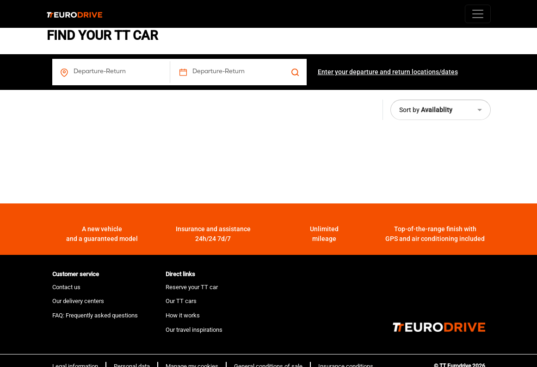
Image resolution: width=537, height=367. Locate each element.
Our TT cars (181, 300)
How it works (183, 315)
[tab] (103, 274)
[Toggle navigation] (478, 14)
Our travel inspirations (194, 329)
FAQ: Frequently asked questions (95, 315)
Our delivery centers (78, 300)
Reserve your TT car (192, 287)
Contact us (66, 287)
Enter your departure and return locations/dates (388, 72)
